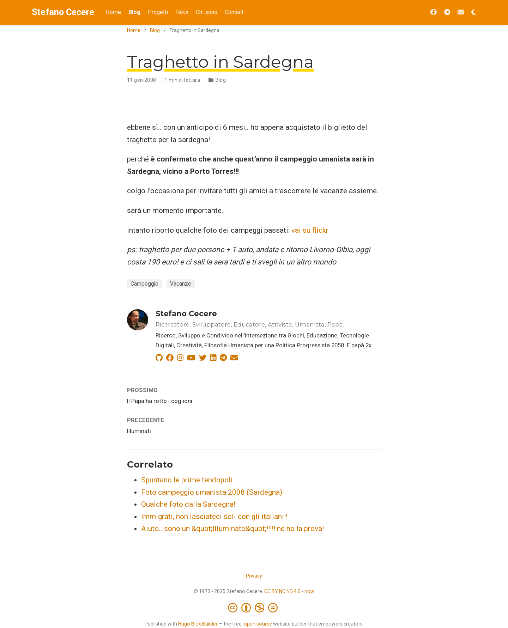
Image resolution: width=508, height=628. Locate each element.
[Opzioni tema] (473, 12)
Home (133, 30)
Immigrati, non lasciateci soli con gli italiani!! (214, 516)
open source (258, 624)
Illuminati (139, 430)
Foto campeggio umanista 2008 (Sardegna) (211, 492)
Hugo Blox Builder (198, 624)
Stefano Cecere (63, 12)
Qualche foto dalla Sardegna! (188, 504)
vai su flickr (309, 230)
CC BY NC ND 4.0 (282, 591)
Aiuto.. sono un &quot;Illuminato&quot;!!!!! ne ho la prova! (232, 528)
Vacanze (180, 283)
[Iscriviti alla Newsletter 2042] (461, 12)
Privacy (254, 576)
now (309, 591)
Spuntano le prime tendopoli (187, 480)
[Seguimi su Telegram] (447, 12)
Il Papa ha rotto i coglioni (159, 400)
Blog (155, 30)
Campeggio (144, 283)
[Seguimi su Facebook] (433, 12)
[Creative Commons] (254, 607)
